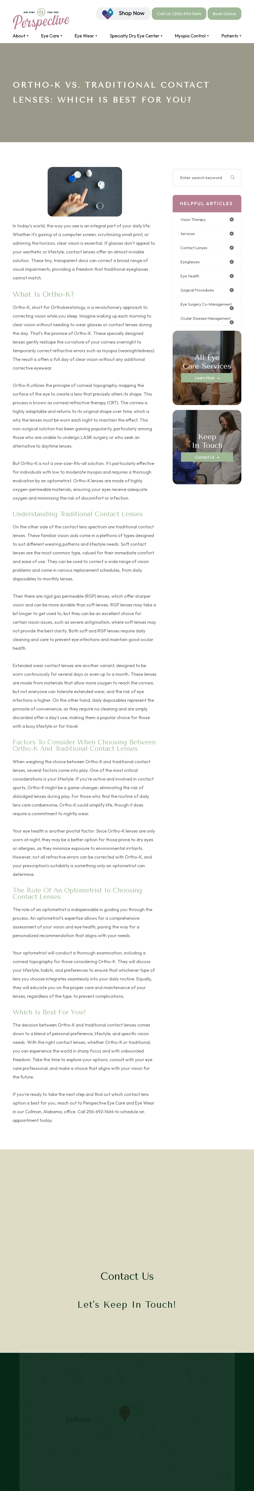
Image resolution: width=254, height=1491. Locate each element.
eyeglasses (191, 262)
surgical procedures (199, 291)
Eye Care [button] (51, 36)
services (188, 234)
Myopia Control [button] (192, 36)
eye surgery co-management (196, 308)
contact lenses (195, 248)
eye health (190, 277)
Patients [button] (231, 36)
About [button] (21, 36)
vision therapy (195, 219)
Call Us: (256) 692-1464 (179, 13)
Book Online (224, 13)
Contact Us (204, 467)
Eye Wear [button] (86, 36)
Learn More (204, 388)
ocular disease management (195, 326)
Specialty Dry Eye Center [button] (136, 36)
